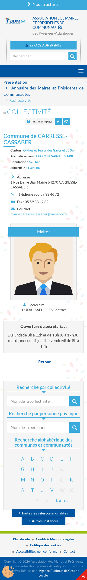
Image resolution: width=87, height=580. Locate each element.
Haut (81, 574)
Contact (69, 551)
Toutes (58, 500)
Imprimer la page (42, 121)
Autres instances (43, 521)
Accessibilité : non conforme (36, 551)
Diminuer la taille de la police (58, 121)
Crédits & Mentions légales (55, 539)
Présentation (15, 82)
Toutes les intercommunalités (43, 513)
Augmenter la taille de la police (66, 121)
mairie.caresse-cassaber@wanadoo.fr (38, 214)
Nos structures (43, 4)
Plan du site (21, 539)
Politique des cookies (45, 545)
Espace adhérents (43, 45)
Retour (43, 361)
